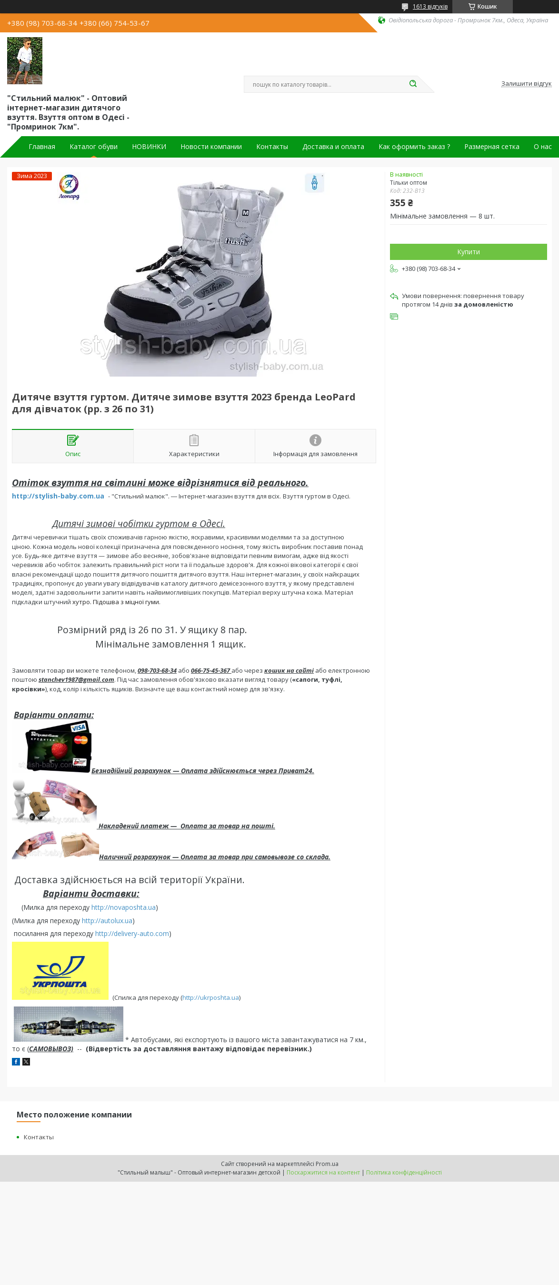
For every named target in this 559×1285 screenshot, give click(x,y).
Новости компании (211, 146)
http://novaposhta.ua (123, 907)
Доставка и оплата (333, 146)
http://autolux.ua (107, 920)
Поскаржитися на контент (323, 1172)
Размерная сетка (491, 146)
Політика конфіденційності (404, 1172)
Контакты (272, 146)
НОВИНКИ (149, 146)
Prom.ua (327, 1164)
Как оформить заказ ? (414, 146)
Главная (42, 146)
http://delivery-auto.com (132, 933)
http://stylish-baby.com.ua (58, 495)
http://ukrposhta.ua (210, 997)
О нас (543, 146)
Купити (468, 251)
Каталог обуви (94, 146)
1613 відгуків (430, 6)
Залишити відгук (526, 83)
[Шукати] (412, 84)
